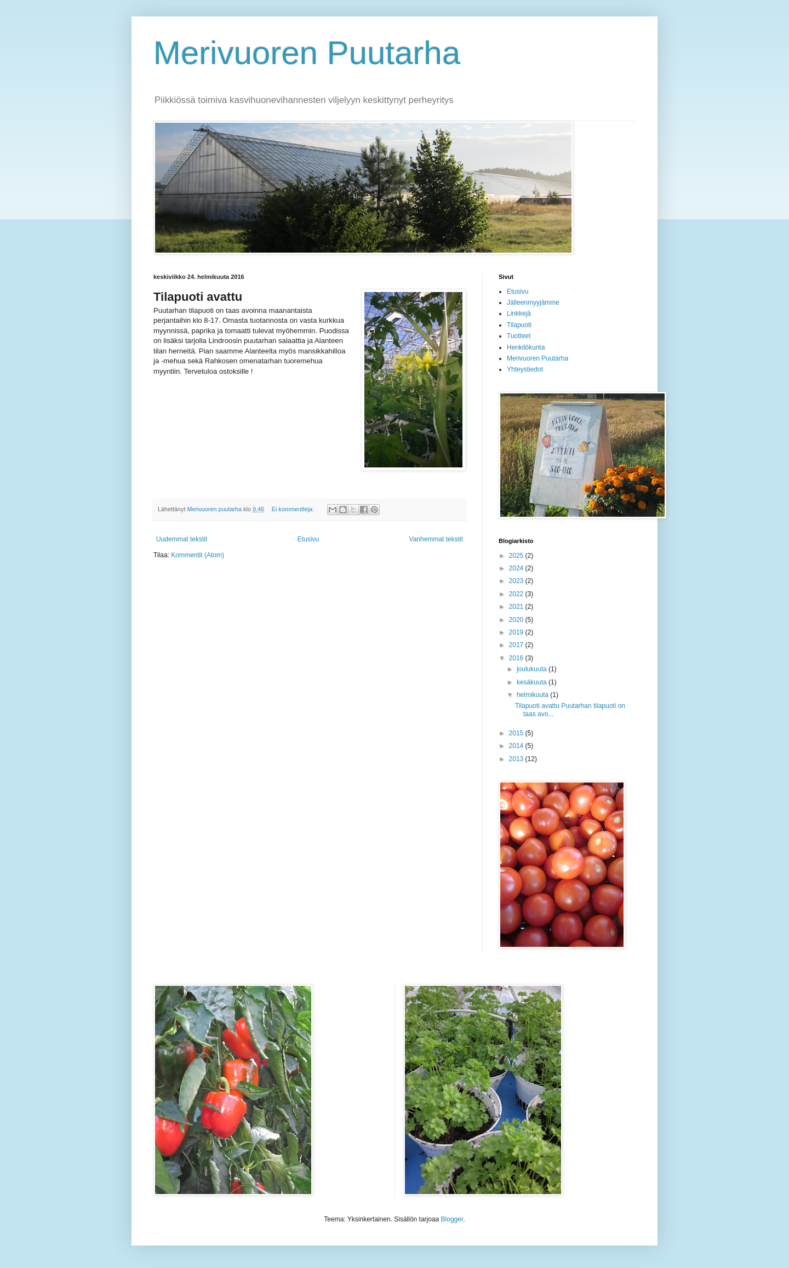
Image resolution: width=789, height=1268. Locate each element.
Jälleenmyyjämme (533, 302)
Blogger (452, 1219)
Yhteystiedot (525, 369)
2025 (517, 555)
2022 (517, 594)
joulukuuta (532, 669)
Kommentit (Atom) (197, 555)
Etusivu (308, 539)
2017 (517, 645)
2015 (517, 733)
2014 (517, 746)
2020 (517, 620)
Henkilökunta (526, 347)
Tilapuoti (519, 325)
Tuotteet (519, 336)
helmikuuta (533, 695)
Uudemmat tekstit (181, 539)
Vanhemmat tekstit (436, 539)
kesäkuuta (532, 682)
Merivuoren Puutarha (306, 53)
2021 (517, 606)
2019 (517, 632)
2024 (517, 568)
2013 (517, 759)
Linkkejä (519, 313)
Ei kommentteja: (294, 509)
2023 (517, 581)
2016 (517, 658)
